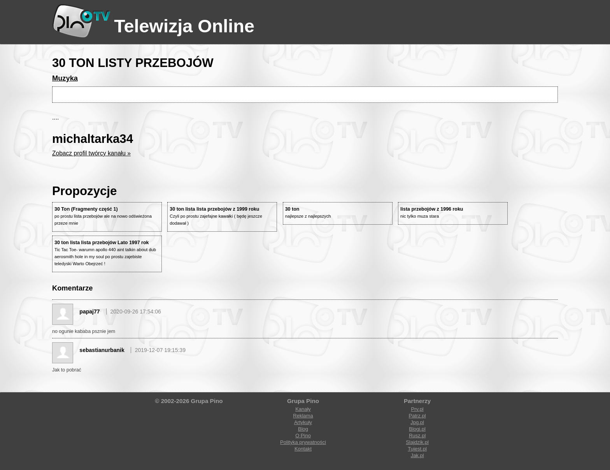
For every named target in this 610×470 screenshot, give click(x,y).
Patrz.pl (417, 416)
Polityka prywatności (303, 442)
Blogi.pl (417, 429)
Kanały (303, 409)
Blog (303, 429)
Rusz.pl (417, 435)
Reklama (303, 416)
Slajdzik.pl (417, 442)
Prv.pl (417, 409)
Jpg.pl (417, 422)
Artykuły (303, 422)
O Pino (303, 435)
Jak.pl (417, 455)
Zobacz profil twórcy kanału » (91, 153)
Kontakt (303, 449)
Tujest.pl (417, 449)
